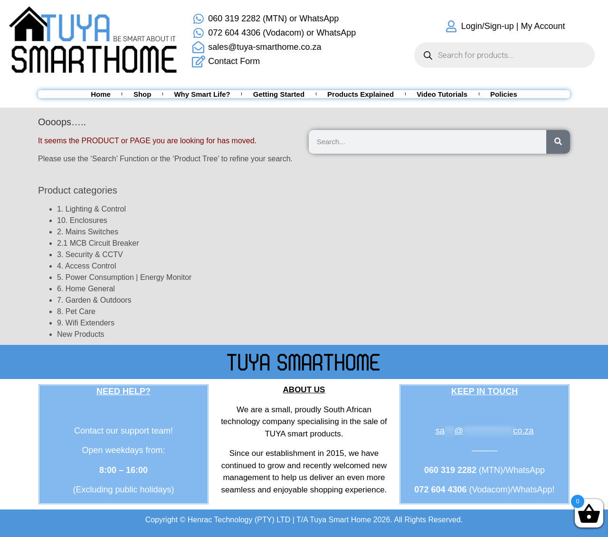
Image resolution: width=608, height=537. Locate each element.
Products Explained (360, 94)
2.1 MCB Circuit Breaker (98, 243)
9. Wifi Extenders (85, 323)
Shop (142, 94)
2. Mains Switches (87, 232)
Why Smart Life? (202, 94)
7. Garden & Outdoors (94, 300)
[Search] (558, 142)
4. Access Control (86, 266)
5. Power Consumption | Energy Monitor (124, 277)
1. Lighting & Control (91, 209)
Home (101, 94)
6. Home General (86, 289)
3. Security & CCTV (90, 254)
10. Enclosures (82, 220)
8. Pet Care (76, 311)
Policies (503, 94)
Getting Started (278, 94)
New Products (80, 334)
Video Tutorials (442, 94)
